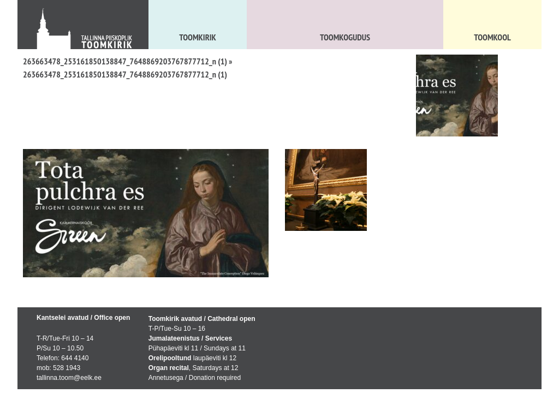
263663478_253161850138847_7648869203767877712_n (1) (125, 61)
